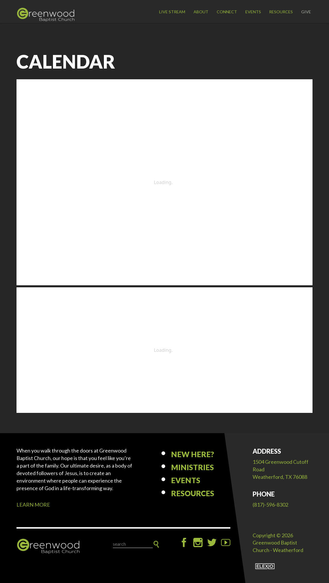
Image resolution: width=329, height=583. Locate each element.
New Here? (192, 454)
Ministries (192, 467)
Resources (281, 11)
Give (306, 11)
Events (253, 11)
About (201, 11)
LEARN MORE (33, 504)
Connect (227, 11)
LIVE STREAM (172, 11)
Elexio (265, 566)
